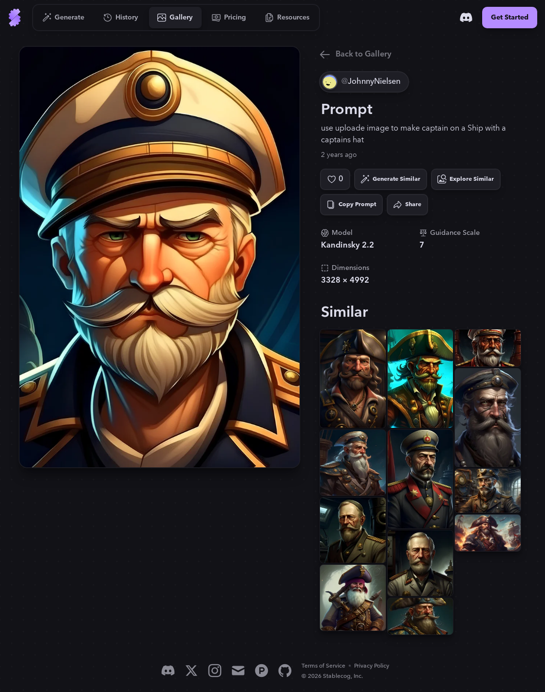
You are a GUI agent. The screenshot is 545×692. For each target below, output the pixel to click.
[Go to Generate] (63, 17)
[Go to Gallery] (175, 17)
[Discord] (466, 17)
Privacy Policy (371, 666)
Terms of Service (323, 666)
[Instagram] (214, 670)
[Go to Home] (14, 17)
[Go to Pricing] (229, 17)
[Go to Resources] (287, 17)
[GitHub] (285, 670)
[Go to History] (121, 17)
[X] (191, 670)
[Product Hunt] (261, 670)
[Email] (238, 670)
